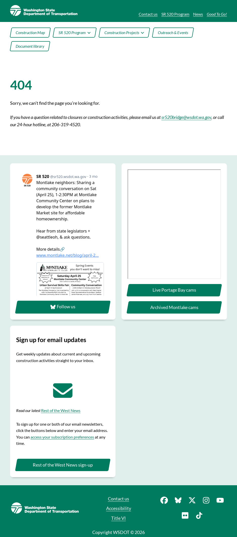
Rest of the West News (60, 410)
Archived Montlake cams (174, 307)
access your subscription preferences (62, 436)
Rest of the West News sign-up (63, 465)
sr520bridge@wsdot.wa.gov (186, 117)
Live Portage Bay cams (174, 290)
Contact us (118, 498)
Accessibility (118, 508)
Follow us (62, 307)
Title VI (118, 518)
